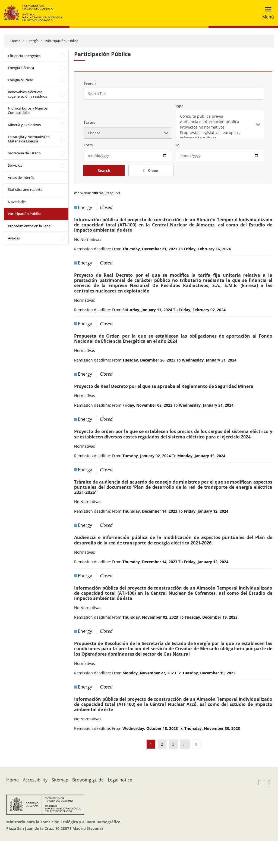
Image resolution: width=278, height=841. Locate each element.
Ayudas (14, 238)
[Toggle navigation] (266, 13)
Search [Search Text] (90, 83)
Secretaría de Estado (24, 153)
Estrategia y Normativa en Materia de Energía (29, 139)
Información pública (218, 138)
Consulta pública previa (218, 116)
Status (89, 122)
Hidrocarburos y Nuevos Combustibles (28, 110)
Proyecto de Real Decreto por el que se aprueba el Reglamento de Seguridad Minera (163, 386)
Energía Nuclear (20, 79)
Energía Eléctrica (21, 67)
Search (104, 170)
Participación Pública (61, 40)
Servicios (15, 165)
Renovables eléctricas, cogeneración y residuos (27, 94)
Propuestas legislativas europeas (218, 132)
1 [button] (151, 744)
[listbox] (219, 124)
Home (15, 40)
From (88, 144)
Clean (152, 170)
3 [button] (173, 744)
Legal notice (120, 780)
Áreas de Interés (21, 177)
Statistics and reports (25, 189)
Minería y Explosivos (24, 124)
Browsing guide (88, 780)
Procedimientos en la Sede (29, 225)
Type (179, 105)
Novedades (17, 201)
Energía (33, 40)
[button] (196, 744)
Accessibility (35, 780)
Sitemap (60, 780)
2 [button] (162, 744)
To (177, 144)
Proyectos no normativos (218, 127)
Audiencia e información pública (218, 121)
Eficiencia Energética (24, 55)
